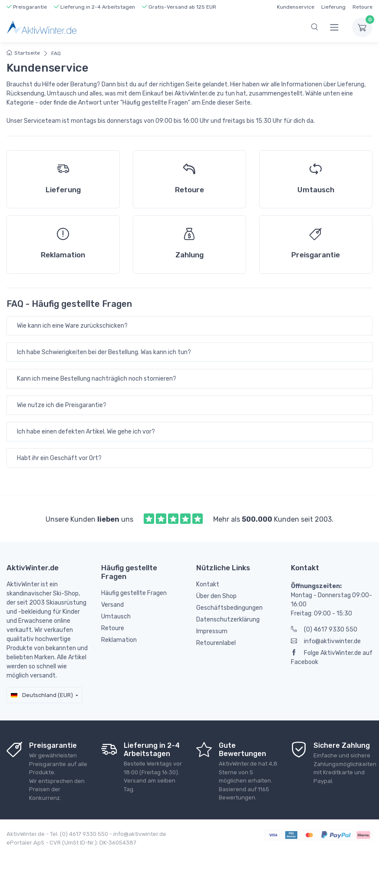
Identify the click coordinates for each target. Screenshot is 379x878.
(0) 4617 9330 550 (324, 629)
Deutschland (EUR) (42, 695)
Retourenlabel (216, 643)
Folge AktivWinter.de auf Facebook (331, 657)
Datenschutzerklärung (228, 619)
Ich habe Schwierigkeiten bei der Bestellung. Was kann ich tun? (104, 352)
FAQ (56, 53)
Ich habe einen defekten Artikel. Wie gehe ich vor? (86, 431)
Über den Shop (216, 596)
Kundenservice (295, 7)
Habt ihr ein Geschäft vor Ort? (59, 458)
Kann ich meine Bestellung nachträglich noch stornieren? (96, 378)
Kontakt (207, 584)
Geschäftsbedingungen (229, 608)
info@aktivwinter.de (326, 641)
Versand (112, 604)
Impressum (211, 631)
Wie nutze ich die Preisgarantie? (61, 405)
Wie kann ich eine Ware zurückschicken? (72, 325)
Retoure (362, 7)
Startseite (23, 53)
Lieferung (333, 7)
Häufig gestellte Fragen (134, 593)
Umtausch (116, 616)
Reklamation (119, 640)
